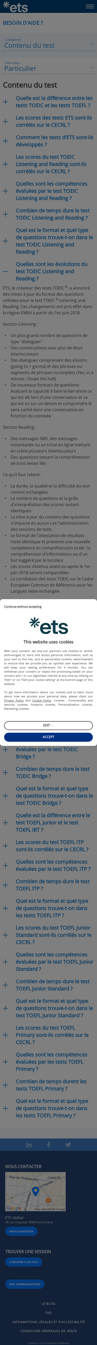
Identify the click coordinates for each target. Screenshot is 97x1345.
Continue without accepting (22, 606)
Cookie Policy (41, 700)
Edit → (48, 725)
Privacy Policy (14, 700)
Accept (48, 737)
